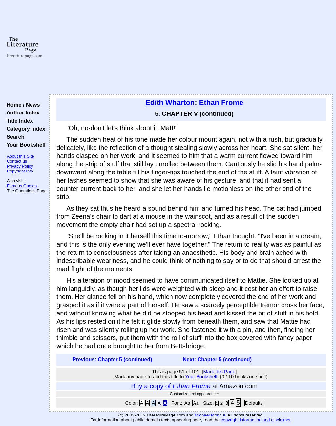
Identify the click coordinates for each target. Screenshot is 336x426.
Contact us (17, 161)
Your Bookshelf (25, 145)
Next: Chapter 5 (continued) (217, 359)
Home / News (22, 105)
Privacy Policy (20, 166)
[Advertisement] (191, 47)
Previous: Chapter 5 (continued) (112, 359)
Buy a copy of (170, 386)
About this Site (20, 156)
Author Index (21, 112)
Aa (187, 403)
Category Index (24, 129)
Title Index (18, 121)
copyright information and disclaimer (256, 419)
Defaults (254, 403)
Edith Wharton (170, 102)
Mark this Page (219, 371)
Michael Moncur (210, 415)
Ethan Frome (221, 102)
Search (14, 137)
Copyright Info (20, 171)
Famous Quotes (22, 185)
